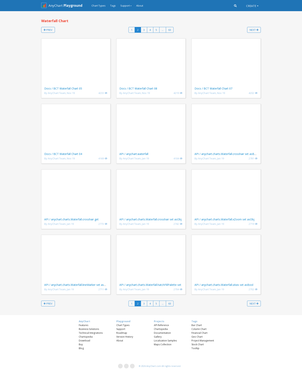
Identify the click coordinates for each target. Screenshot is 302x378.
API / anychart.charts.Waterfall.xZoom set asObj (224, 219)
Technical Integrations (91, 333)
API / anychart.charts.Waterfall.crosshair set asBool (226, 154)
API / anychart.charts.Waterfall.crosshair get (71, 219)
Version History (124, 336)
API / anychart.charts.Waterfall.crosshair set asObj (150, 219)
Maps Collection (162, 344)
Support (120, 329)
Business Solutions (89, 329)
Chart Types (98, 5)
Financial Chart (199, 333)
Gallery (158, 336)
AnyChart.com (153, 366)
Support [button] (125, 5)
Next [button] (254, 30)
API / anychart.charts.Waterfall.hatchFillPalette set (150, 285)
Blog (81, 348)
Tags (113, 5)
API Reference (161, 325)
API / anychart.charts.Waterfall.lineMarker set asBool (77, 285)
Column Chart (198, 329)
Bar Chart (196, 325)
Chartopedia (86, 336)
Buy (81, 344)
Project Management (202, 340)
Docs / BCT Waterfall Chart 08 (138, 88)
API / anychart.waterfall (133, 154)
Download (84, 340)
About (139, 5)
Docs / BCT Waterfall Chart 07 (213, 88)
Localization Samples (165, 340)
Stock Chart (197, 344)
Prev (48, 30)
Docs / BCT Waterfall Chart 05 (63, 88)
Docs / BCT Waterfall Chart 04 (63, 154)
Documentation (162, 333)
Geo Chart (197, 336)
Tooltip (195, 348)
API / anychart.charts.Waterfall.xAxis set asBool (224, 285)
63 (169, 30)
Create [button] (251, 6)
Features (83, 325)
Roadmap (121, 333)
